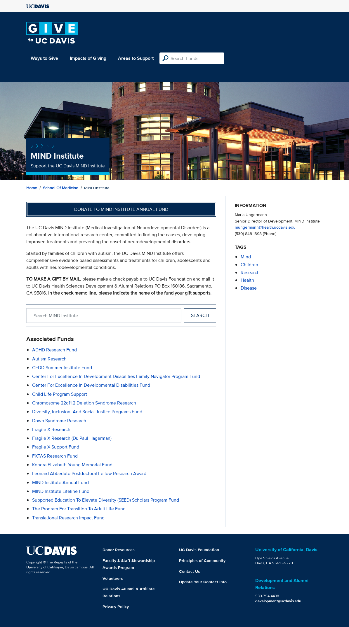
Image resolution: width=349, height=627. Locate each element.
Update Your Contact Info (203, 582)
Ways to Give (44, 58)
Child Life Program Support (59, 394)
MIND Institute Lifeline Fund (60, 491)
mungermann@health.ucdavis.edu (265, 227)
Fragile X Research (51, 429)
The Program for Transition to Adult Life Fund (79, 508)
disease (249, 288)
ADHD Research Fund (54, 349)
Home (31, 188)
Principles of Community (202, 560)
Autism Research (49, 358)
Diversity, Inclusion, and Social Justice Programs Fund (87, 411)
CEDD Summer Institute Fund (62, 367)
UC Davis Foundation (199, 550)
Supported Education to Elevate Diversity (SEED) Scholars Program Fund (105, 500)
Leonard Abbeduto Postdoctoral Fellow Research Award (89, 473)
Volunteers (113, 578)
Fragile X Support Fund (55, 447)
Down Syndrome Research (59, 420)
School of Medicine (60, 188)
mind (246, 256)
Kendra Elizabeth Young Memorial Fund (72, 464)
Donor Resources (119, 550)
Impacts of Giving (88, 58)
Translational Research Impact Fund (68, 517)
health (247, 280)
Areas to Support (136, 58)
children (249, 264)
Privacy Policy (116, 607)
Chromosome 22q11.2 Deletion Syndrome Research (84, 403)
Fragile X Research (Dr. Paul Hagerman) (72, 438)
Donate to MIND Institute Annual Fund (121, 209)
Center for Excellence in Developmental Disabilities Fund (91, 385)
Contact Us (189, 571)
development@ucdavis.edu (278, 601)
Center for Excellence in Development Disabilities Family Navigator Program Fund (116, 376)
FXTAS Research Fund (55, 456)
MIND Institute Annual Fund (60, 482)
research (250, 272)
